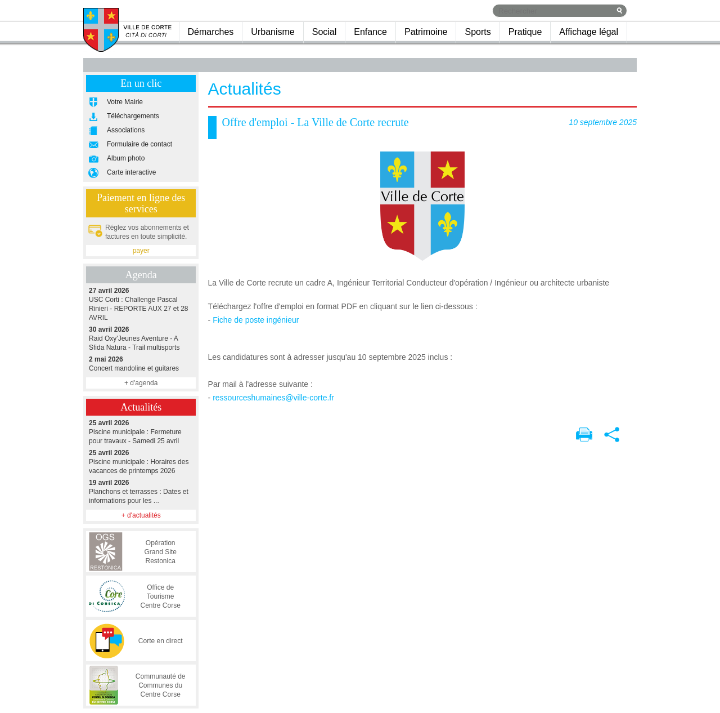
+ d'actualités (141, 515)
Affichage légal (588, 32)
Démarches (211, 32)
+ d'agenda (141, 383)
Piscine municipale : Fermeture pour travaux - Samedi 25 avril (141, 431)
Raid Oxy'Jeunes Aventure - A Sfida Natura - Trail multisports (141, 338)
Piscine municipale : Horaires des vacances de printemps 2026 (141, 461)
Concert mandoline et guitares (141, 363)
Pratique (525, 32)
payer (141, 251)
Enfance (370, 32)
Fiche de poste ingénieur (256, 319)
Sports (477, 32)
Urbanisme (272, 32)
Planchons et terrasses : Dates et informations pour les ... (141, 491)
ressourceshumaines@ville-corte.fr (273, 397)
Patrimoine (425, 32)
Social (324, 32)
